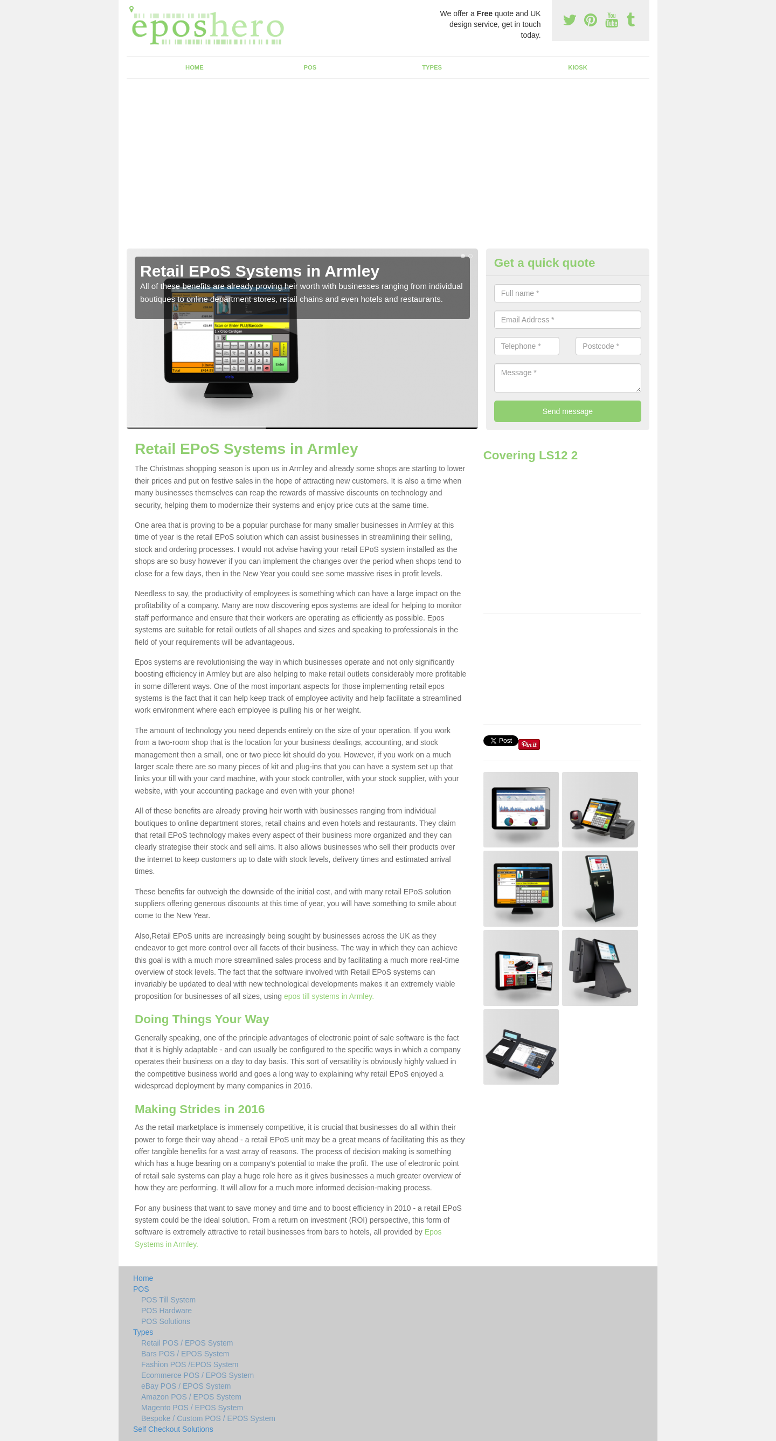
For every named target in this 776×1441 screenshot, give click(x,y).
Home (194, 67)
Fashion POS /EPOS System (190, 1364)
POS (310, 67)
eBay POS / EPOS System (186, 1386)
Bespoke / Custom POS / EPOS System (208, 1418)
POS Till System (168, 1299)
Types (432, 67)
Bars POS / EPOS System (185, 1353)
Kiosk (577, 67)
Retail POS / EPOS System (187, 1343)
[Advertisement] (388, 167)
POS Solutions (165, 1321)
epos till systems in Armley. (329, 996)
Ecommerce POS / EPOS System (197, 1375)
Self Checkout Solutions (173, 1429)
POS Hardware (166, 1310)
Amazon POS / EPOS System (191, 1396)
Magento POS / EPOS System (192, 1407)
